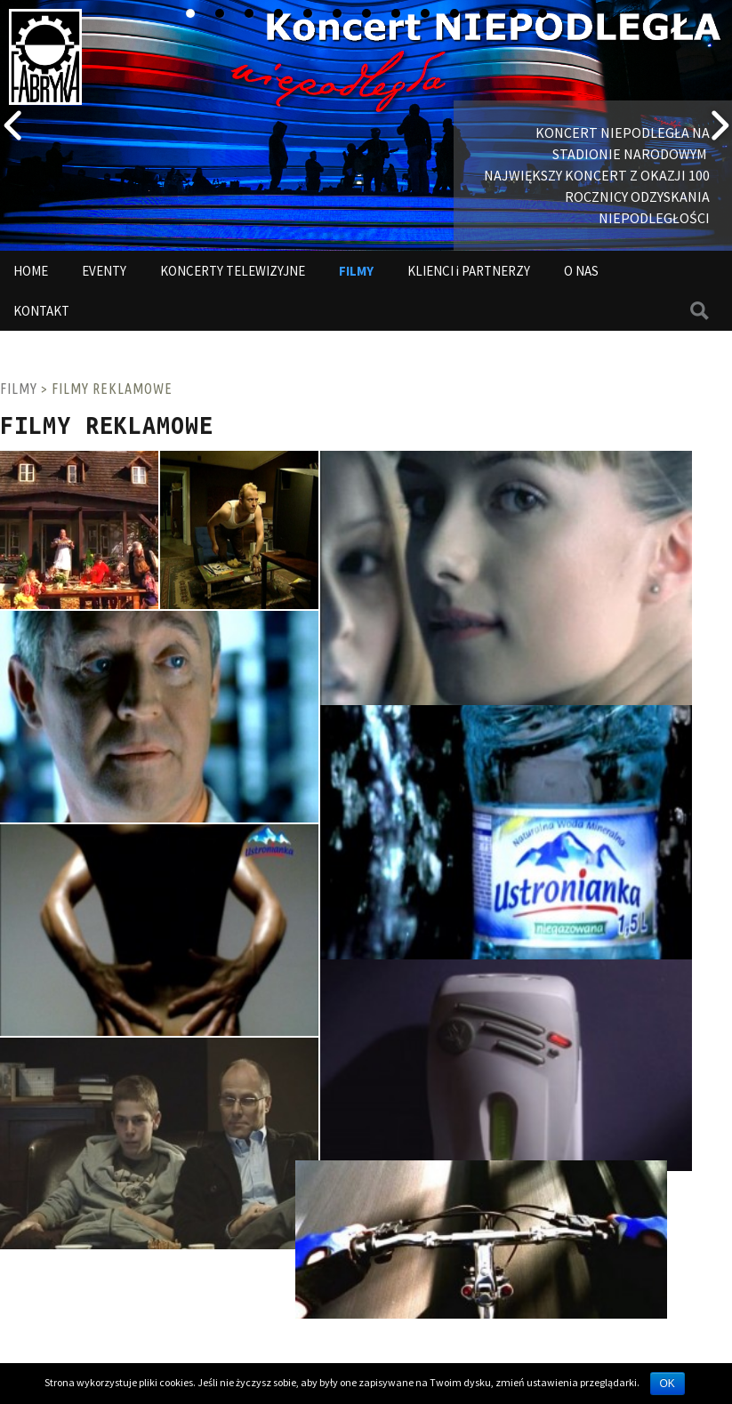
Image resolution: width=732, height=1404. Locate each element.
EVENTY (104, 270)
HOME (30, 270)
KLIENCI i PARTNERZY (468, 270)
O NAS (581, 270)
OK (667, 1383)
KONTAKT (41, 310)
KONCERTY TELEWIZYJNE (232, 270)
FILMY (356, 270)
